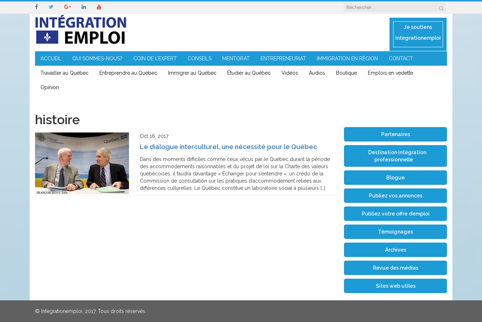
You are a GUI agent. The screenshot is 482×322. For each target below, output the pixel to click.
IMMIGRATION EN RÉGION (347, 58)
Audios (317, 73)
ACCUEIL (50, 58)
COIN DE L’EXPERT (155, 58)
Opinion (49, 87)
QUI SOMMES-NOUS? (97, 58)
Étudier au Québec (249, 73)
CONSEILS (199, 58)
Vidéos (289, 73)
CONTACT (401, 58)
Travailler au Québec (64, 73)
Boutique (346, 73)
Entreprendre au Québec (128, 73)
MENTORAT (236, 58)
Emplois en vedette (390, 73)
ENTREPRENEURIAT (283, 58)
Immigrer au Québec (192, 73)
